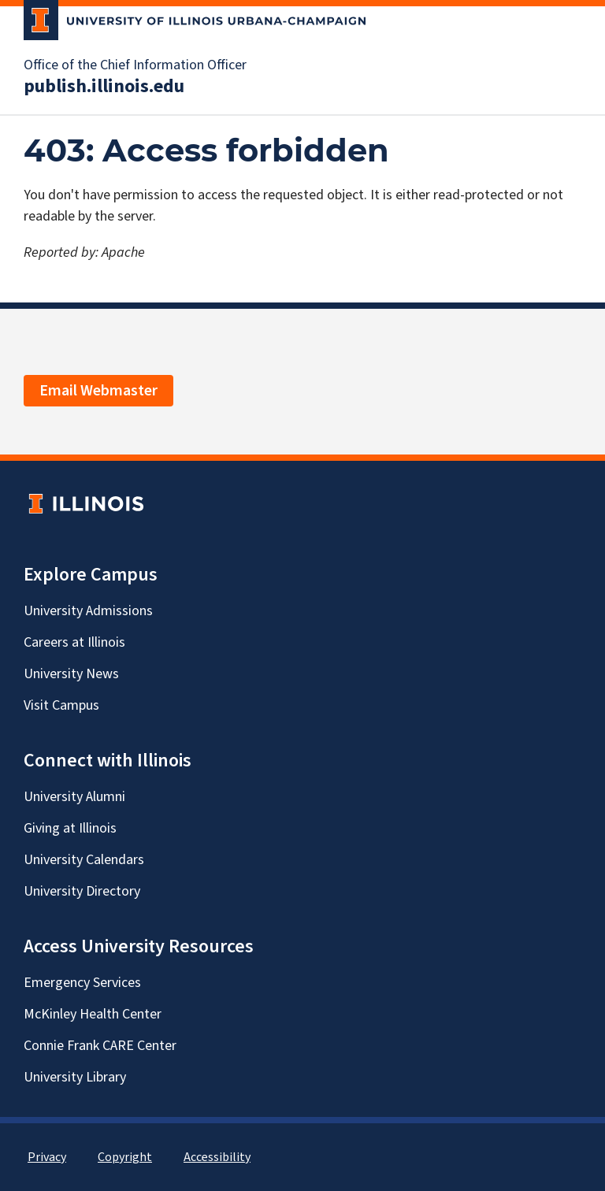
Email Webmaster (98, 391)
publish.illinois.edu (104, 86)
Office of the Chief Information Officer (135, 65)
